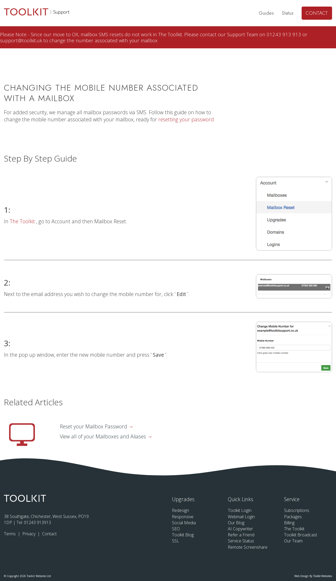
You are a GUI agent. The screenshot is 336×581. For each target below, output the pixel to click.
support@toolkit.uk (21, 40)
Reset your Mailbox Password (94, 426)
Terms (10, 534)
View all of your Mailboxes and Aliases (103, 436)
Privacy (29, 534)
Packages (293, 517)
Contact (317, 13)
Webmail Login (241, 517)
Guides (266, 13)
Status (288, 13)
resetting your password (186, 119)
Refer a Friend (241, 535)
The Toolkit (23, 221)
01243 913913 (37, 522)
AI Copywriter (240, 529)
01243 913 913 (284, 34)
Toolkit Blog (183, 535)
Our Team (293, 541)
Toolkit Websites (322, 576)
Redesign (180, 510)
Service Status (241, 541)
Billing (289, 523)
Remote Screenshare (247, 547)
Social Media (184, 523)
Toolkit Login (239, 510)
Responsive (182, 517)
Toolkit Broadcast (300, 535)
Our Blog (236, 523)
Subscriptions (296, 510)
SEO (176, 529)
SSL (175, 541)
